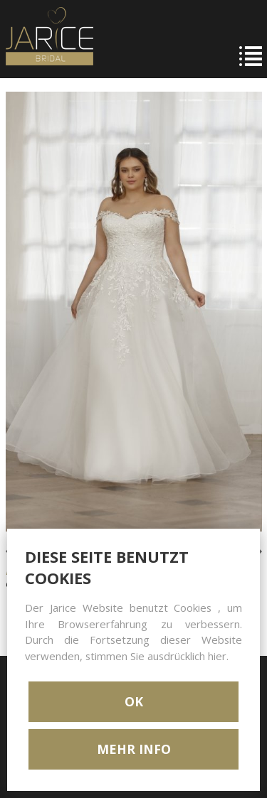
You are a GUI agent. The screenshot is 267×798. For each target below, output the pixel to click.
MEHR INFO (134, 748)
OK (134, 701)
